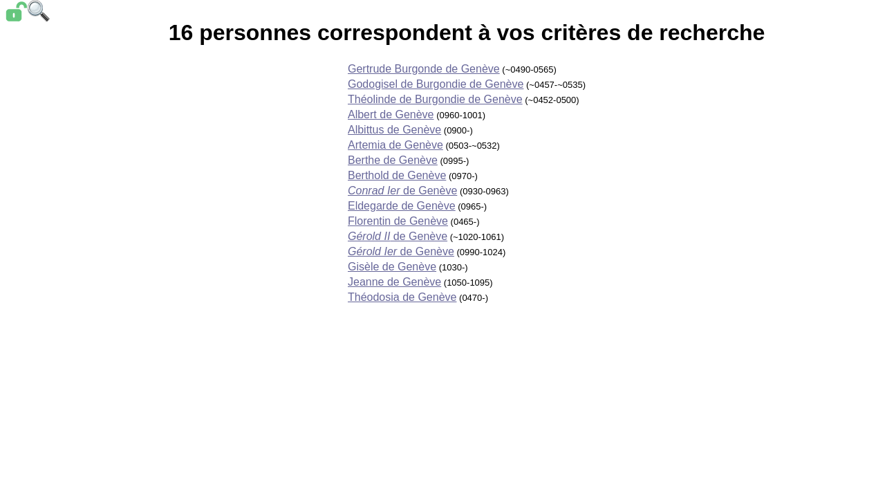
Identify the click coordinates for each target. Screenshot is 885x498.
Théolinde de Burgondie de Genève (435, 99)
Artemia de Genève (395, 145)
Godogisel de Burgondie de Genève (435, 84)
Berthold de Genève (397, 175)
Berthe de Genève (393, 160)
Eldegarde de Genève (402, 206)
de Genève (402, 190)
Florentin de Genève (398, 221)
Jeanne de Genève (394, 282)
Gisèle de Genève (392, 267)
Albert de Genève (391, 114)
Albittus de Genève (394, 130)
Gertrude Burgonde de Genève (424, 69)
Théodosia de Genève (402, 297)
